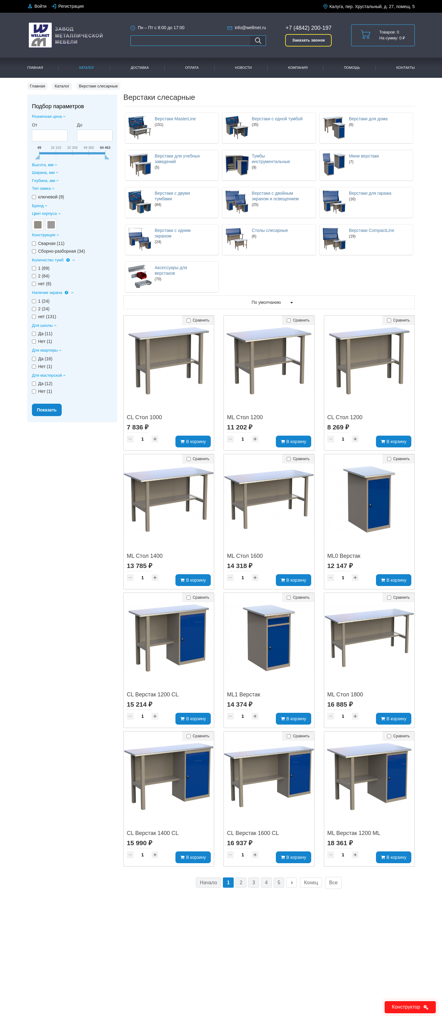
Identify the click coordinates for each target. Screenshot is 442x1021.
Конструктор (410, 1007)
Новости (243, 67)
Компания (297, 67)
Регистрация (71, 6)
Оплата (192, 67)
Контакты (405, 67)
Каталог (87, 67)
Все (333, 882)
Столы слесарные (270, 230)
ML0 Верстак (343, 556)
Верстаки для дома (368, 118)
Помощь (352, 67)
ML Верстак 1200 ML (353, 833)
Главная (35, 67)
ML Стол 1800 (345, 694)
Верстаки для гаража (370, 193)
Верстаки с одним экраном (173, 233)
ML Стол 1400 (145, 556)
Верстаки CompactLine (371, 230)
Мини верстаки (364, 155)
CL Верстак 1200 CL (153, 694)
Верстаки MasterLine (175, 118)
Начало (208, 882)
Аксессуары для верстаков (171, 270)
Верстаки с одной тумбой (277, 118)
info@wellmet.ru (250, 27)
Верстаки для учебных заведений (177, 158)
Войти (40, 6)
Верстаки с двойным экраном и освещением (275, 196)
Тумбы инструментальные (271, 158)
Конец (311, 882)
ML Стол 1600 (245, 556)
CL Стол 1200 (345, 417)
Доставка (139, 67)
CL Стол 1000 (144, 417)
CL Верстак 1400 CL (153, 833)
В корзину (193, 441)
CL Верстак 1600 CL (253, 833)
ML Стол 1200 (245, 417)
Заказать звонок (308, 40)
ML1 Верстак (243, 694)
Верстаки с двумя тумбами (172, 196)
